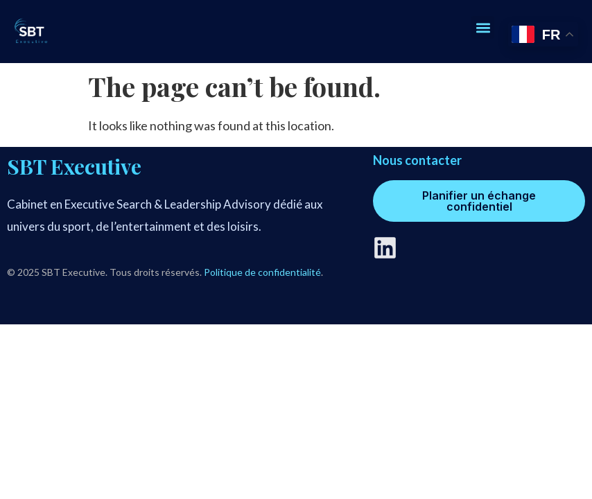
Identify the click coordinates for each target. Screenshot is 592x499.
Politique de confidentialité (262, 272)
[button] (482, 27)
